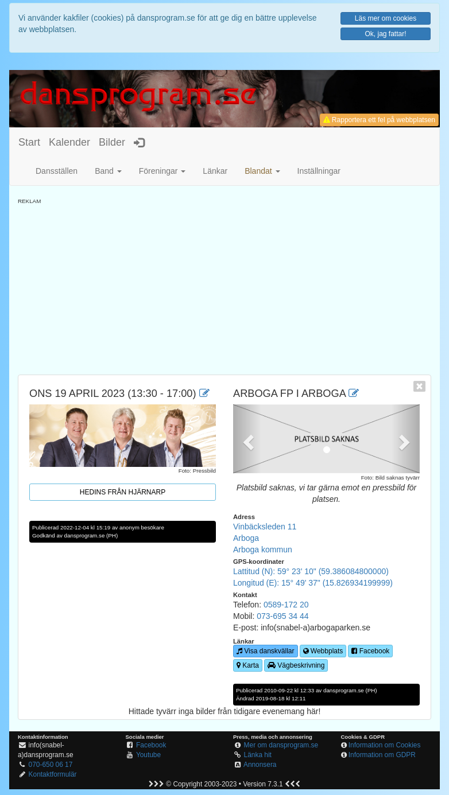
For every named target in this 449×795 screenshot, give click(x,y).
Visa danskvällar (266, 651)
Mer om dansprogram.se (281, 745)
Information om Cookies (385, 745)
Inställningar (319, 171)
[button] (262, 171)
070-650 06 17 (51, 765)
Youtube (148, 755)
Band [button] (108, 171)
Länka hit (258, 755)
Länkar (215, 171)
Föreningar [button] (162, 171)
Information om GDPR (382, 755)
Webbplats (323, 651)
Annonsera (260, 765)
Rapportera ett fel (379, 120)
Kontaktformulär (53, 774)
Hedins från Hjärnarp (122, 492)
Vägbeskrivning (296, 665)
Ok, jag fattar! (385, 34)
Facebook (370, 651)
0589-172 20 (286, 604)
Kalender (69, 142)
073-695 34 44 (282, 616)
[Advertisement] (224, 285)
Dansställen (57, 171)
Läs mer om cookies (385, 18)
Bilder (112, 142)
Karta (248, 665)
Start (29, 142)
